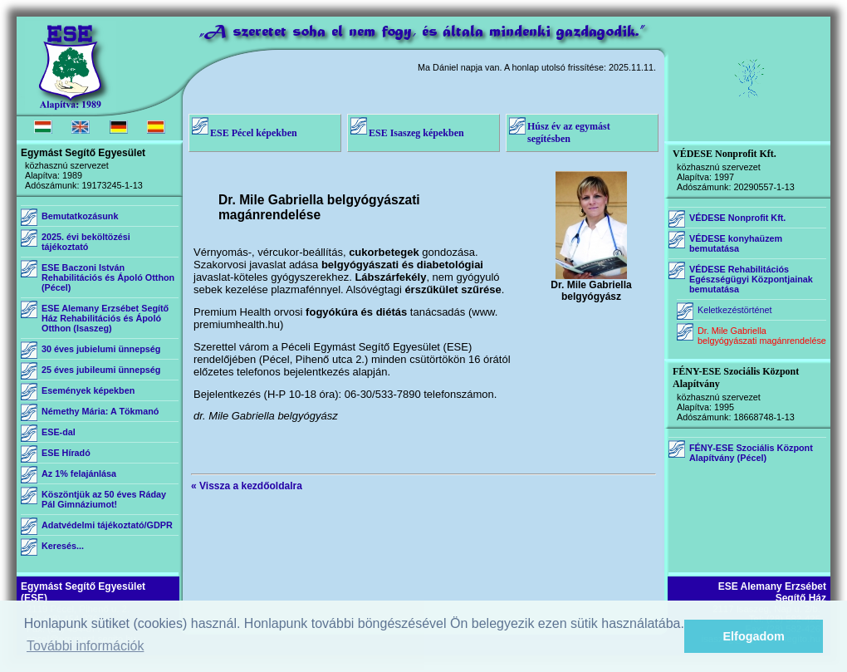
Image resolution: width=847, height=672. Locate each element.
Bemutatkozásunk (80, 216)
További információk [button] (85, 646)
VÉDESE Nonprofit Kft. (737, 218)
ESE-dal (59, 432)
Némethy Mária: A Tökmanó (100, 411)
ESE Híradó (66, 453)
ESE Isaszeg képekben (416, 133)
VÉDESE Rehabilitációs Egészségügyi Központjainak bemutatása (751, 279)
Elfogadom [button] (754, 636)
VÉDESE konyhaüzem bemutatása (735, 243)
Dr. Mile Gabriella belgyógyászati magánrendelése (762, 336)
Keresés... (63, 546)
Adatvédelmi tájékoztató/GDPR (107, 525)
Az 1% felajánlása (79, 473)
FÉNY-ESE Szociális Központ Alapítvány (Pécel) (751, 453)
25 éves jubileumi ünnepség (101, 370)
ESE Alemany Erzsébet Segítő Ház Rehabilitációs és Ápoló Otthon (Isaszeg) (105, 318)
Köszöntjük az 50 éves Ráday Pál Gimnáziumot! (104, 499)
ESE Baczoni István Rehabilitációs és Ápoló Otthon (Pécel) (108, 277)
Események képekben (88, 390)
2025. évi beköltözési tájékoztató (86, 242)
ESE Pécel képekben (253, 133)
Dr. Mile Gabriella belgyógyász (591, 286)
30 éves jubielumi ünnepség (101, 349)
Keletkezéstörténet (734, 310)
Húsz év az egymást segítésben (568, 132)
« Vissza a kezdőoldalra (246, 486)
